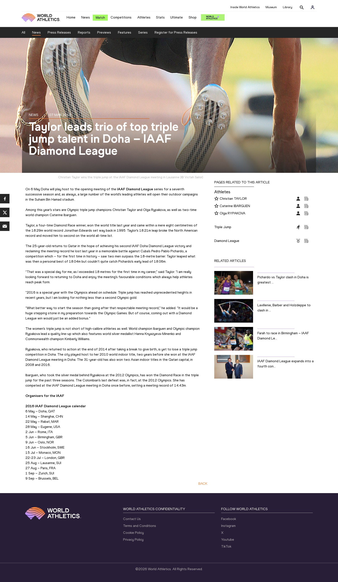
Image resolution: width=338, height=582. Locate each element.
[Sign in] (312, 7)
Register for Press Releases (176, 32)
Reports (84, 32)
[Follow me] (216, 199)
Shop (193, 17)
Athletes (143, 17)
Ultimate (176, 17)
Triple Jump (222, 227)
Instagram (228, 526)
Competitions (121, 17)
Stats (160, 17)
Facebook (228, 519)
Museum (271, 7)
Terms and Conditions (139, 526)
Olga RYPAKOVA (232, 213)
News (85, 17)
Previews (104, 32)
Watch (100, 17)
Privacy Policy (133, 539)
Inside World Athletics (245, 7)
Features (124, 32)
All (23, 32)
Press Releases (59, 32)
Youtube (227, 539)
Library (287, 7)
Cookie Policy (133, 533)
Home (71, 17)
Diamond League (226, 241)
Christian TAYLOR (233, 199)
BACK (202, 483)
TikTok (226, 546)
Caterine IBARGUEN (235, 206)
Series (143, 32)
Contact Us (132, 519)
